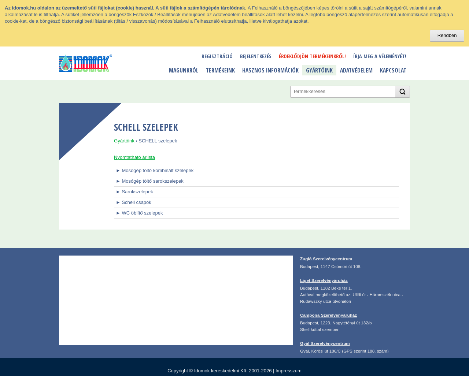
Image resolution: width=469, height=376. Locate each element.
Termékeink (220, 70)
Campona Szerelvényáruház (328, 315)
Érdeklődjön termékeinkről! (312, 56)
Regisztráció (217, 56)
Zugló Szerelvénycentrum (326, 258)
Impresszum (289, 370)
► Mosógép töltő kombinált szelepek (154, 170)
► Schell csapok (133, 202)
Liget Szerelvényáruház (324, 280)
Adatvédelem (356, 70)
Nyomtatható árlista (134, 157)
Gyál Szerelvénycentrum (325, 343)
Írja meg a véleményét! (379, 56)
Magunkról (184, 70)
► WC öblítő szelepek (139, 213)
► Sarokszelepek (134, 191)
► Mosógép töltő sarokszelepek (150, 181)
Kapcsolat (393, 70)
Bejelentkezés (256, 56)
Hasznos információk (270, 70)
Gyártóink (319, 70)
